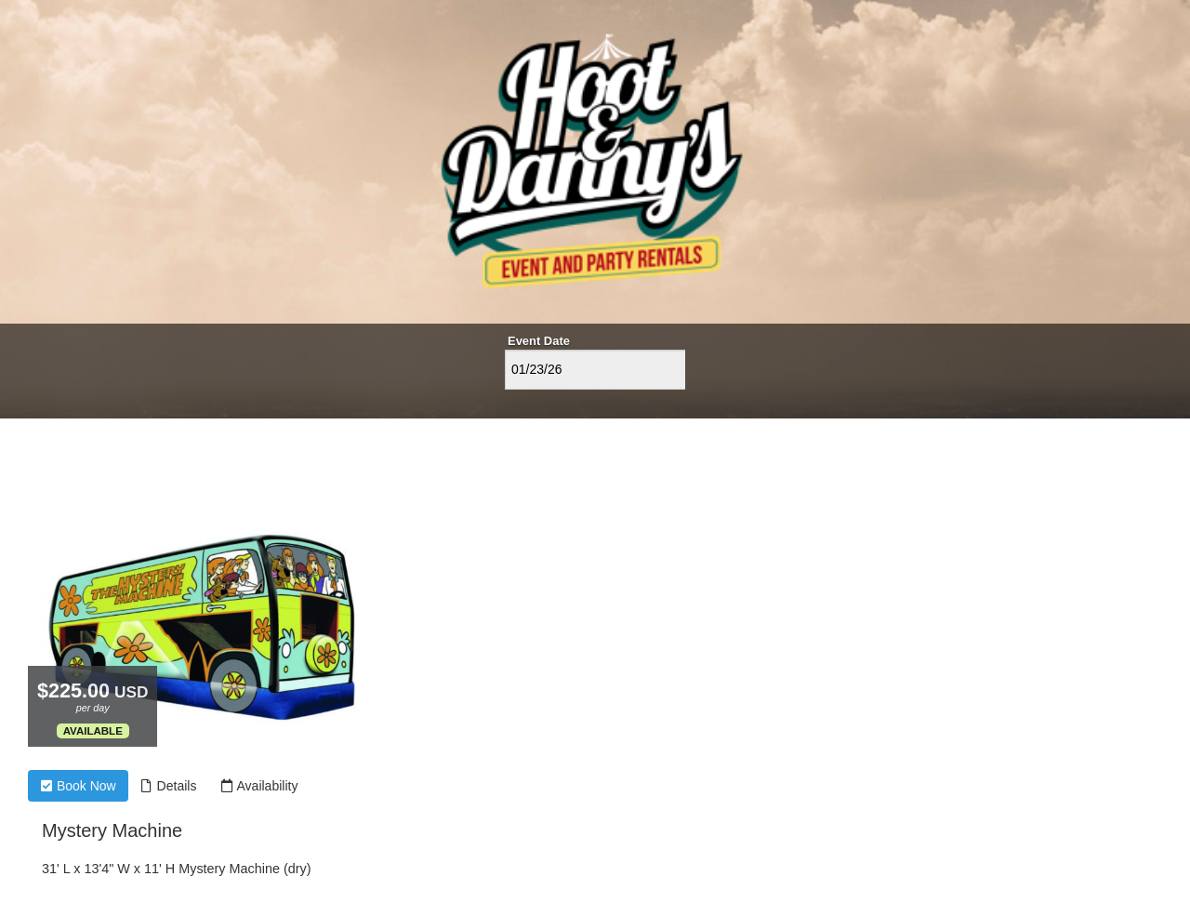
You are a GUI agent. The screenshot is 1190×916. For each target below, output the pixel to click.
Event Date (539, 341)
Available (93, 731)
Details (168, 785)
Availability (259, 785)
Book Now (78, 785)
